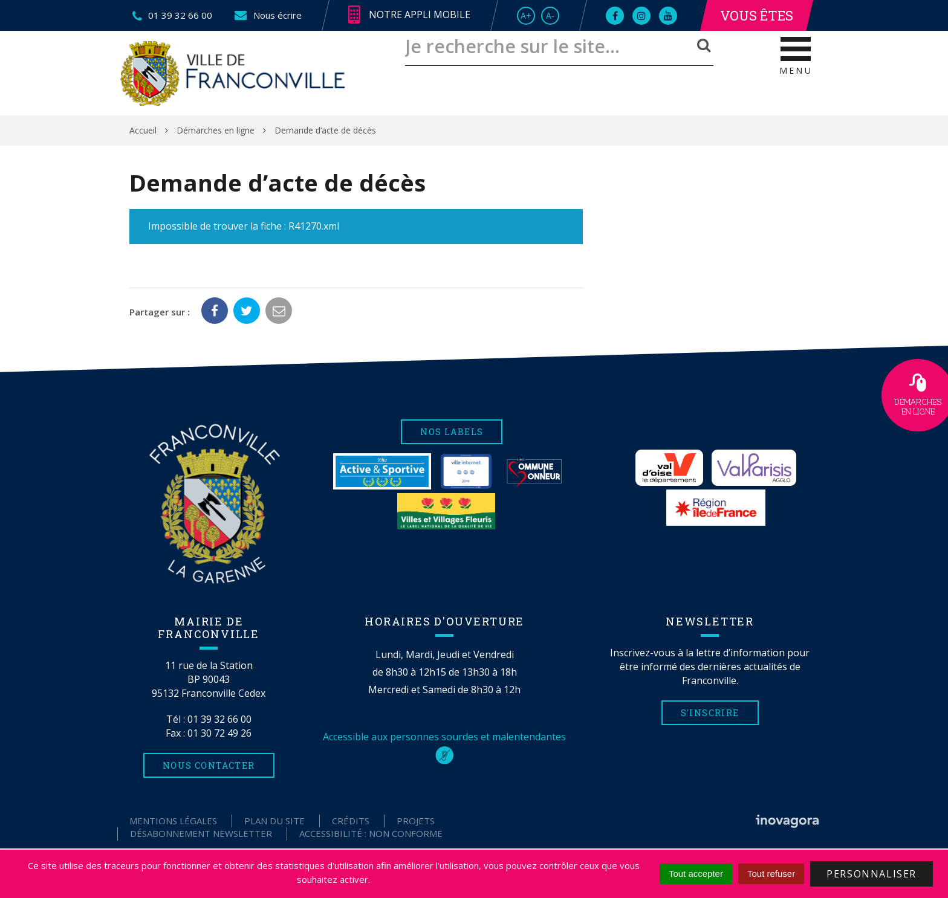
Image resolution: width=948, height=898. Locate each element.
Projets (416, 821)
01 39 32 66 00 (219, 719)
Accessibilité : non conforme (371, 833)
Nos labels (451, 432)
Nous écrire (267, 15)
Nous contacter (209, 765)
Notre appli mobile (409, 15)
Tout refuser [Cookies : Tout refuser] (771, 873)
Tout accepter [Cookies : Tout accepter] (696, 873)
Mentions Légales (173, 821)
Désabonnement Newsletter (201, 833)
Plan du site (274, 821)
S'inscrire (710, 713)
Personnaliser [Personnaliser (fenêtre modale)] (871, 873)
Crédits (350, 821)
